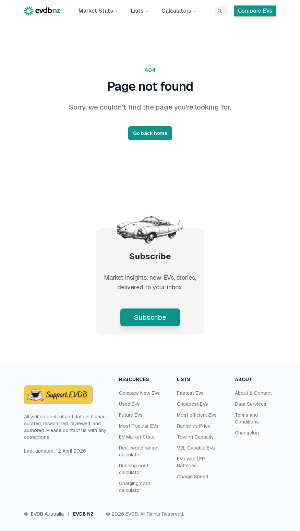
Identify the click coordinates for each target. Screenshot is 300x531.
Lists (140, 10)
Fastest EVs (190, 393)
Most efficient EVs (197, 415)
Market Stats (99, 10)
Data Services (250, 404)
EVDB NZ (83, 514)
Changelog (247, 433)
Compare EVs (255, 10)
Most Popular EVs (138, 426)
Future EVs (131, 415)
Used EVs (129, 404)
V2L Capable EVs (196, 448)
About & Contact (253, 393)
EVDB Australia (47, 514)
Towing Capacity (195, 437)
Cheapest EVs (192, 404)
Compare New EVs (139, 393)
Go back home (150, 133)
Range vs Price (194, 426)
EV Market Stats (137, 437)
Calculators (179, 10)
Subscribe (150, 317)
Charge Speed (192, 476)
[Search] (221, 11)
